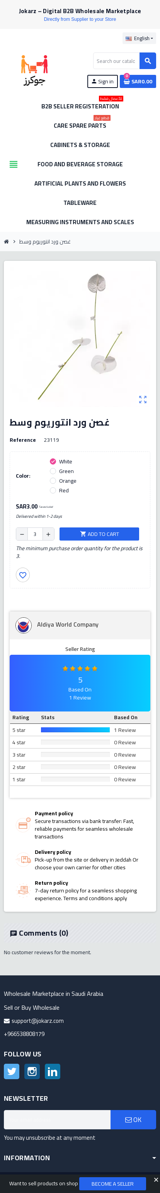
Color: (23, 476)
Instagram (32, 1071)
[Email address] (57, 1119)
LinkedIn (52, 1071)
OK (133, 1120)
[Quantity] (35, 534)
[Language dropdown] (139, 38)
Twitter (11, 1071)
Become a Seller (113, 1184)
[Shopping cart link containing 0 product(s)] (138, 81)
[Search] (124, 60)
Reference (23, 440)
